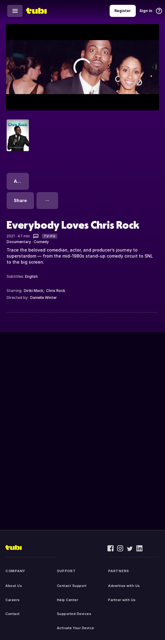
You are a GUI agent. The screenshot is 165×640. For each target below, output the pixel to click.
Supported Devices (74, 614)
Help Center (67, 600)
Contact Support (72, 586)
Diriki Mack (33, 290)
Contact (12, 614)
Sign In (145, 10)
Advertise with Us (124, 586)
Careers (12, 600)
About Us (13, 586)
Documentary (19, 241)
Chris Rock (55, 290)
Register (122, 10)
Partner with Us (122, 600)
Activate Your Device (75, 628)
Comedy (41, 241)
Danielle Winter (43, 297)
